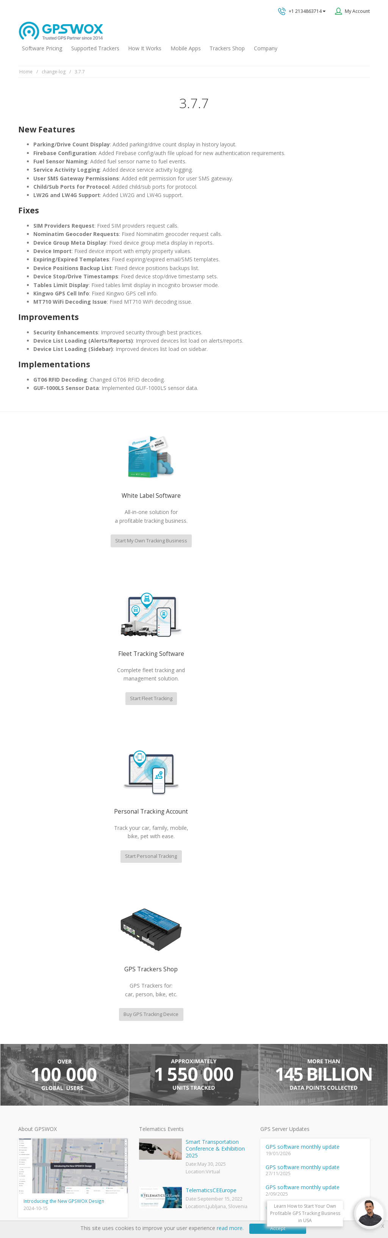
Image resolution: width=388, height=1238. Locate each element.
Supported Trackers (95, 48)
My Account (357, 11)
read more (229, 1228)
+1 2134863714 (301, 11)
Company (265, 48)
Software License (113, 1209)
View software (102, 1111)
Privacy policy (36, 1209)
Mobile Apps (186, 48)
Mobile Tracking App (160, 1043)
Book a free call (300, 1031)
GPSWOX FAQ (153, 1031)
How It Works (144, 48)
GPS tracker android (160, 1104)
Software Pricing (42, 48)
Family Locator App (158, 1055)
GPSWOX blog (153, 1019)
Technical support (308, 971)
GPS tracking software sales (322, 941)
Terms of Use (72, 1209)
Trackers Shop (227, 48)
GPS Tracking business (163, 1092)
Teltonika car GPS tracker (166, 1129)
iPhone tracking (155, 1117)
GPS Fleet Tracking (158, 1080)
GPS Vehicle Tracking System (170, 1067)
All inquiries (322, 1001)
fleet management (87, 915)
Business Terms (157, 1209)
